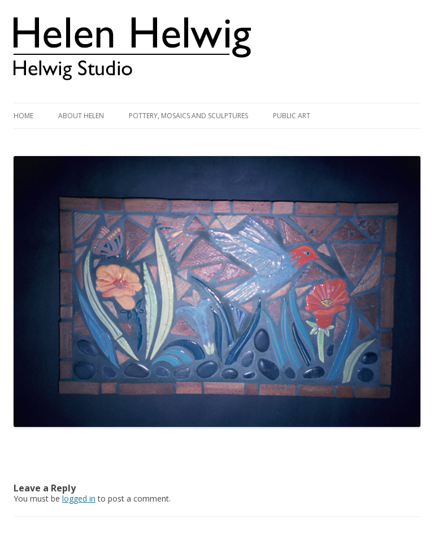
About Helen (81, 115)
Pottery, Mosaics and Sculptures (188, 115)
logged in (79, 498)
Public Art (291, 115)
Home (23, 115)
